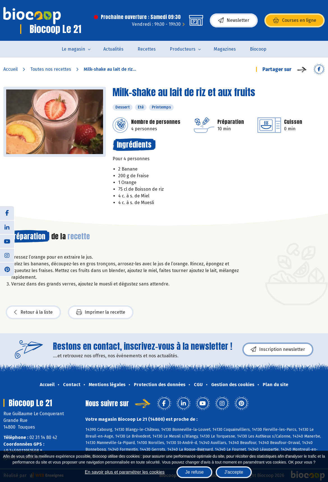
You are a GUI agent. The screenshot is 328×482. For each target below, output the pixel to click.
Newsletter (233, 20)
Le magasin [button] (73, 49)
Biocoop (258, 49)
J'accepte (233, 472)
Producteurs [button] (183, 49)
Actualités (113, 49)
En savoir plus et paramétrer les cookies (125, 472)
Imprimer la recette (100, 312)
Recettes (147, 49)
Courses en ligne (294, 20)
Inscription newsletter (278, 349)
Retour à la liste (33, 312)
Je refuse (194, 472)
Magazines (225, 49)
